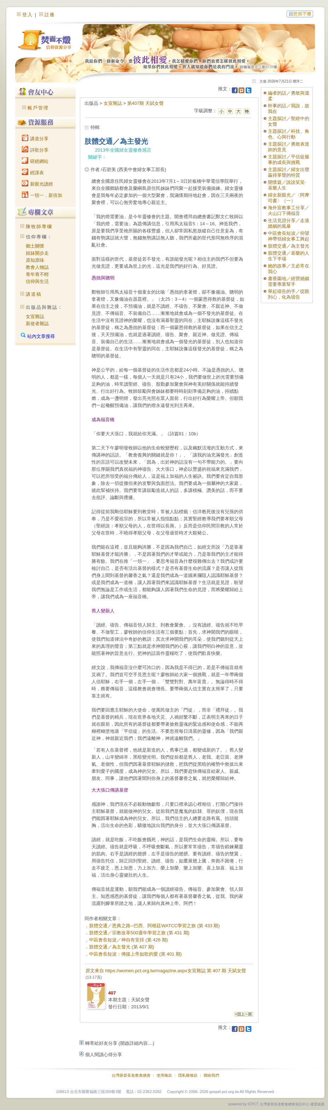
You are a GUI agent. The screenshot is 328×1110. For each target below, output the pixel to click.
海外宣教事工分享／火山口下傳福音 (288, 210)
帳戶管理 (38, 108)
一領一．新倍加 (42, 195)
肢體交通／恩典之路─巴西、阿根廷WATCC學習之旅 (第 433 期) (154, 925)
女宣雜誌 (35, 316)
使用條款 (164, 1075)
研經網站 (35, 161)
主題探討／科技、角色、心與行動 (288, 134)
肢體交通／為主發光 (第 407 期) (121, 947)
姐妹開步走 (37, 253)
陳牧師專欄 (39, 226)
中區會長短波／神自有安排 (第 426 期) (128, 939)
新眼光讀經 (37, 184)
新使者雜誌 (37, 323)
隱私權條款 (188, 1075)
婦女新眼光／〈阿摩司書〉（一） (288, 197)
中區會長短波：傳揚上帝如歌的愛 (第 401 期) (135, 954)
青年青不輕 (37, 274)
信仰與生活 (37, 281)
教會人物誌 (37, 267)
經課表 (33, 172)
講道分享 (35, 138)
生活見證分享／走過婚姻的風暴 (288, 223)
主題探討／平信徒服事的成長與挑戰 (288, 159)
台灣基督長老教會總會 (131, 1075)
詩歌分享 (35, 150)
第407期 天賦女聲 (145, 103)
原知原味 (35, 260)
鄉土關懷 (35, 246)
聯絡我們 (211, 1075)
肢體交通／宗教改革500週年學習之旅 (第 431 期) (139, 932)
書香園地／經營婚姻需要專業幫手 (288, 281)
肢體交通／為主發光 (288, 246)
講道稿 (34, 294)
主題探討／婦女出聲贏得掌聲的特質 (288, 172)
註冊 (50, 14)
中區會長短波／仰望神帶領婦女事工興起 (288, 236)
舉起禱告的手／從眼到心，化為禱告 (288, 294)
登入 (27, 14)
